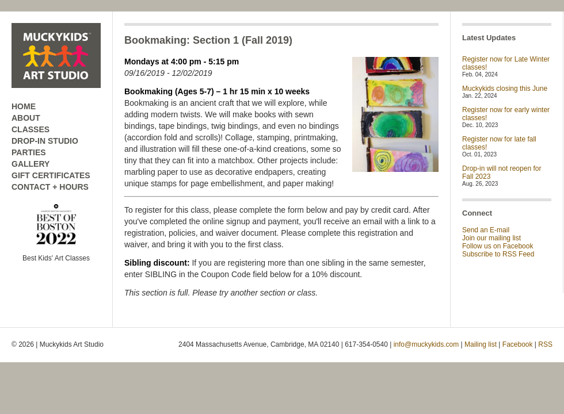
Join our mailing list (491, 238)
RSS (545, 344)
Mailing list (480, 344)
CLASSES (30, 129)
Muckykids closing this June (504, 89)
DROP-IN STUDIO (45, 140)
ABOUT (26, 117)
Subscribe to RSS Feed (498, 254)
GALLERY (30, 163)
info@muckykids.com (426, 344)
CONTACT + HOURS (50, 186)
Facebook (517, 344)
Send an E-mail (485, 230)
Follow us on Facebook (497, 246)
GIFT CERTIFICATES (51, 175)
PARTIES (29, 152)
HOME (24, 106)
